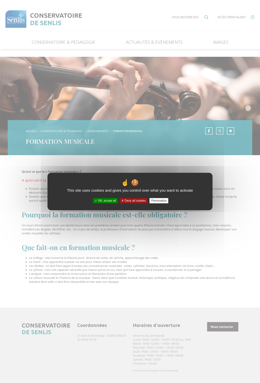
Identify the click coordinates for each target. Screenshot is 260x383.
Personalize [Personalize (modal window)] (158, 200)
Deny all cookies (134, 200)
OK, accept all (105, 200)
